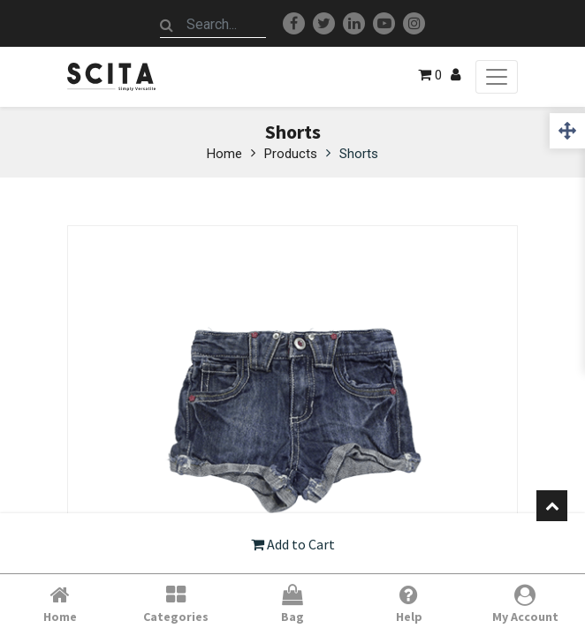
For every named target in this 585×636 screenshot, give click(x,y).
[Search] (167, 25)
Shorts (358, 154)
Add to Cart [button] (293, 544)
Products (290, 154)
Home (224, 154)
